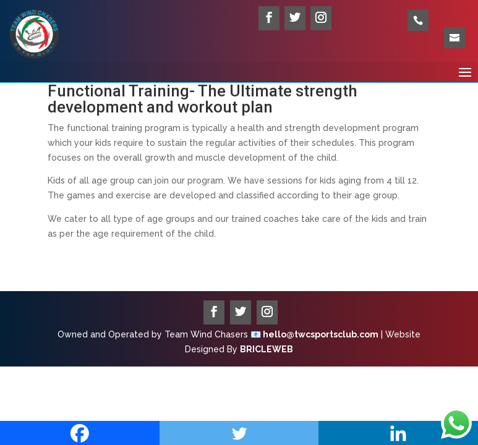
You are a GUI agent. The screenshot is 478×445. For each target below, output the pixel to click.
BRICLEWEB (266, 349)
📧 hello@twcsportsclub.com (314, 334)
